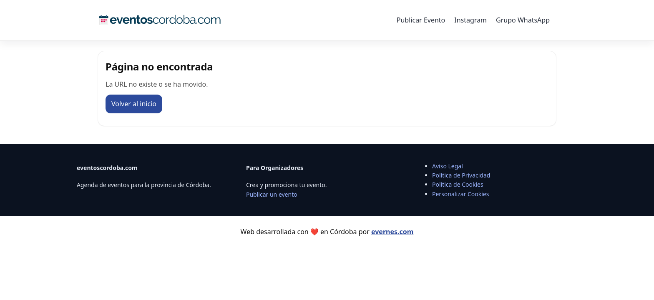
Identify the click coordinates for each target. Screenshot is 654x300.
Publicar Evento (421, 20)
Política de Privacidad (461, 175)
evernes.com (392, 231)
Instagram (470, 20)
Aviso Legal (447, 166)
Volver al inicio (133, 103)
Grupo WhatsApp (523, 20)
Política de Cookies (457, 184)
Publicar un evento (271, 194)
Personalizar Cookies (460, 194)
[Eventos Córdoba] (160, 20)
